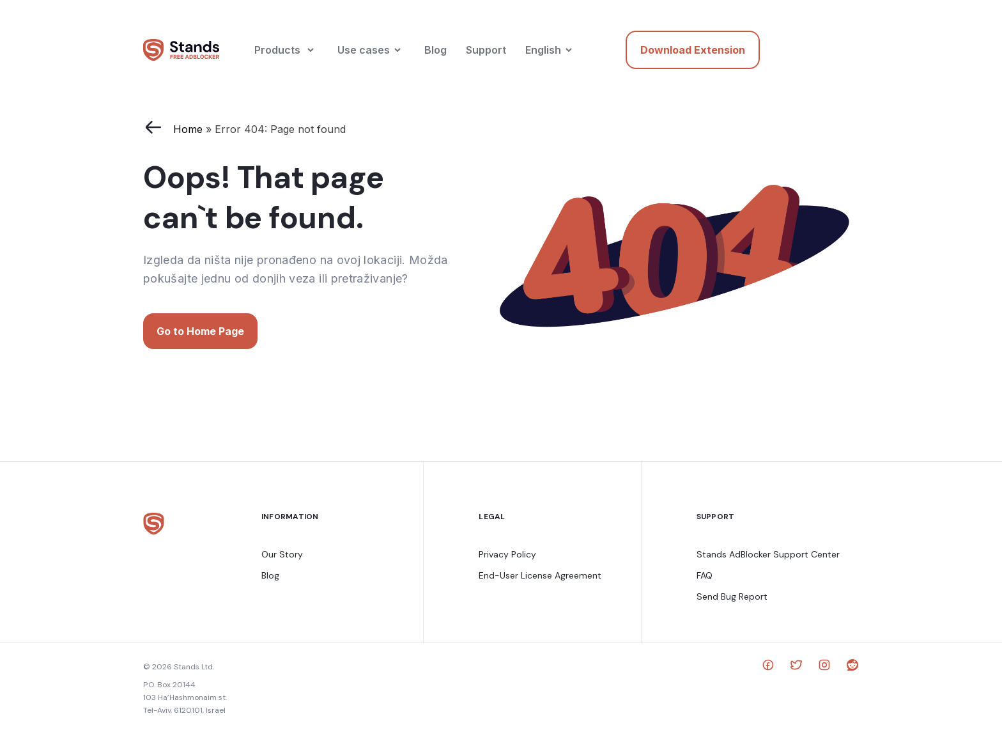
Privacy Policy (507, 554)
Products (277, 49)
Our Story (282, 554)
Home (188, 129)
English (543, 49)
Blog (435, 49)
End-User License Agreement (540, 575)
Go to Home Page (200, 331)
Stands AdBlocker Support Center (768, 554)
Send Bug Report (732, 596)
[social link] (768, 666)
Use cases (363, 49)
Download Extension (692, 49)
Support (486, 49)
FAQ (705, 575)
